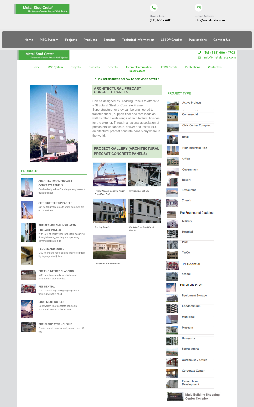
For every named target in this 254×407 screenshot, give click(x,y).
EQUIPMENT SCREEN (51, 301)
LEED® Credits (171, 40)
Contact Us (221, 40)
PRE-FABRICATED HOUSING (55, 324)
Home (28, 40)
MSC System (49, 40)
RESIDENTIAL (46, 286)
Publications (198, 40)
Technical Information (138, 40)
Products (90, 40)
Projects (71, 40)
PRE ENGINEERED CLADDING (56, 271)
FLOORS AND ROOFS (51, 248)
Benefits (109, 40)
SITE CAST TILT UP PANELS (55, 203)
